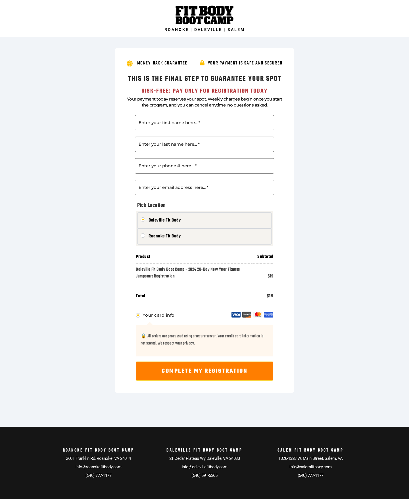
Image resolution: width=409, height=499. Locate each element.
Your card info (159, 315)
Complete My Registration (204, 371)
